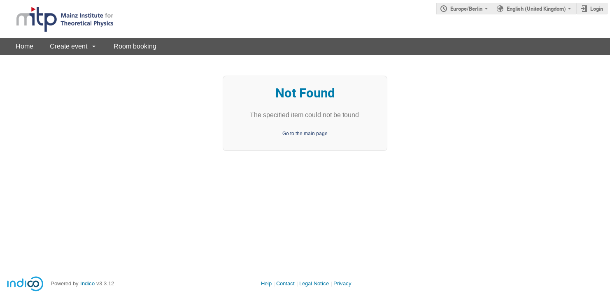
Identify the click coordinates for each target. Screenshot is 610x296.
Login (596, 8)
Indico (87, 283)
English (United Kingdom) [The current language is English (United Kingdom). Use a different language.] (536, 8)
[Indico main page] (56, 19)
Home (24, 46)
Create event (68, 46)
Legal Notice (314, 283)
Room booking (135, 46)
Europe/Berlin (466, 8)
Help (266, 283)
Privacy (342, 283)
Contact (285, 283)
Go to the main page (305, 133)
